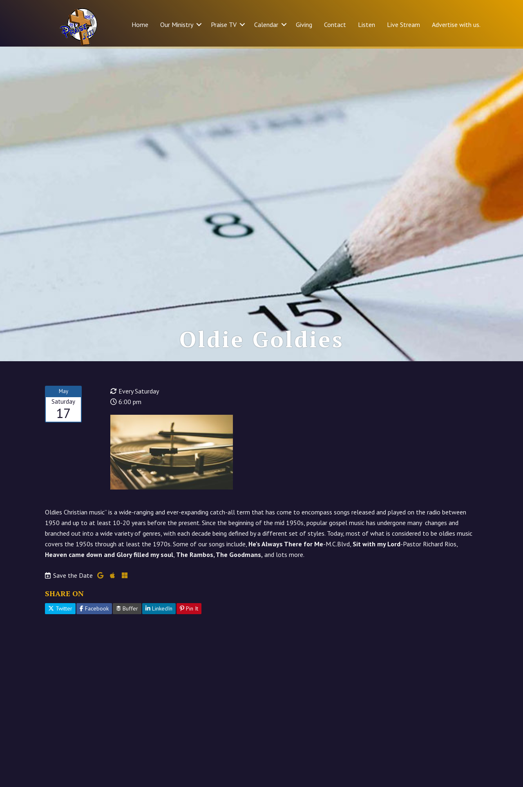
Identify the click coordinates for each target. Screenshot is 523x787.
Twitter (60, 610)
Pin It (189, 610)
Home (140, 24)
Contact (335, 24)
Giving (304, 24)
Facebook (94, 610)
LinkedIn (158, 610)
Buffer (127, 610)
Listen (366, 24)
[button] (199, 24)
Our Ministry (176, 24)
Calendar (266, 24)
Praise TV (224, 24)
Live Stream (403, 24)
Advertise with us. (456, 24)
